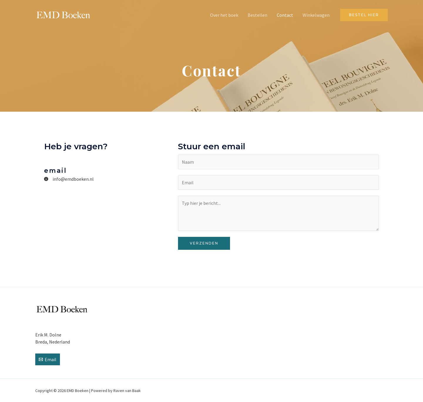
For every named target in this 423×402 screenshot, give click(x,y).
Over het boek (224, 15)
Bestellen (257, 15)
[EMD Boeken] (63, 14)
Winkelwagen (316, 15)
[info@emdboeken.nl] (69, 178)
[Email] (47, 359)
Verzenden (204, 243)
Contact (285, 15)
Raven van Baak (127, 390)
